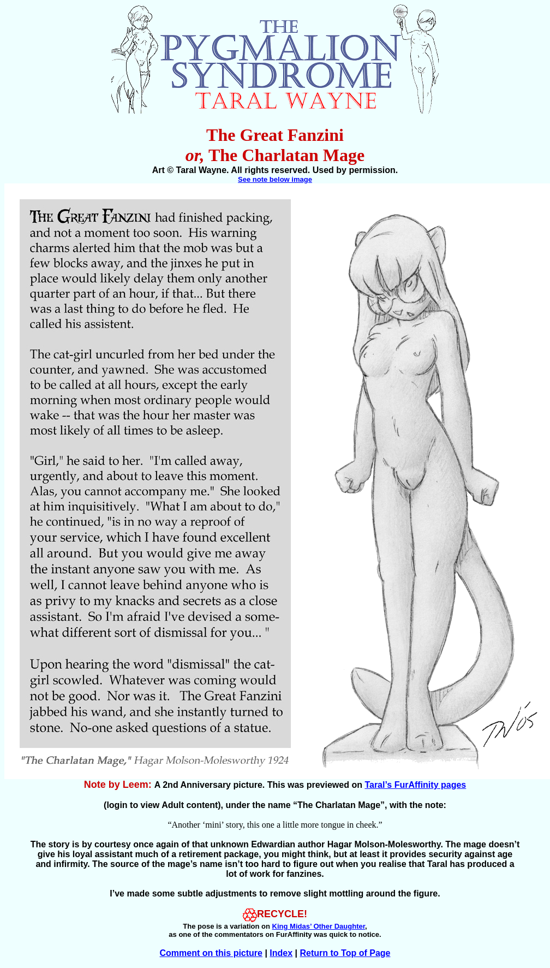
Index (281, 953)
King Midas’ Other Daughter (318, 926)
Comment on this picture (211, 953)
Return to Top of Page (345, 953)
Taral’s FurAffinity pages (415, 784)
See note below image (275, 179)
